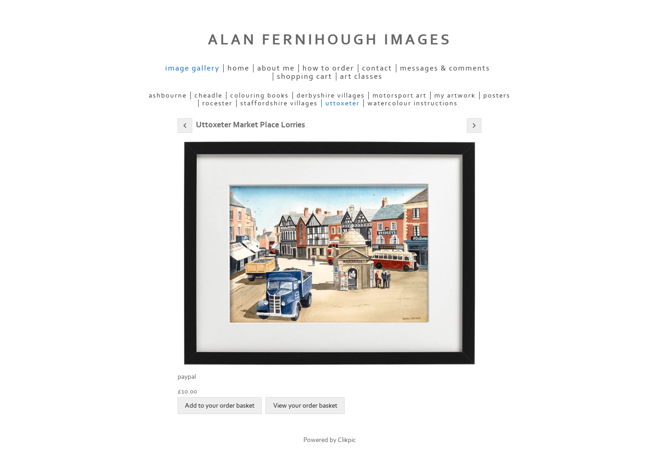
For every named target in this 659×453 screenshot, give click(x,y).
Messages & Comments (445, 68)
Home (238, 68)
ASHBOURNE (168, 95)
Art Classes (361, 76)
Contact (377, 68)
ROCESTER (217, 103)
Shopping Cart (304, 76)
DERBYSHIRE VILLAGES (331, 95)
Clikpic (347, 440)
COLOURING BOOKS (259, 95)
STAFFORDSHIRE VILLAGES (279, 103)
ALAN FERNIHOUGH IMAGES (330, 40)
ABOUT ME (276, 68)
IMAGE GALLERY (192, 68)
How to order (328, 68)
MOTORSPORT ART (400, 95)
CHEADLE (208, 95)
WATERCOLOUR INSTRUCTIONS (412, 103)
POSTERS (496, 95)
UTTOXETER (342, 103)
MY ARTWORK (454, 95)
